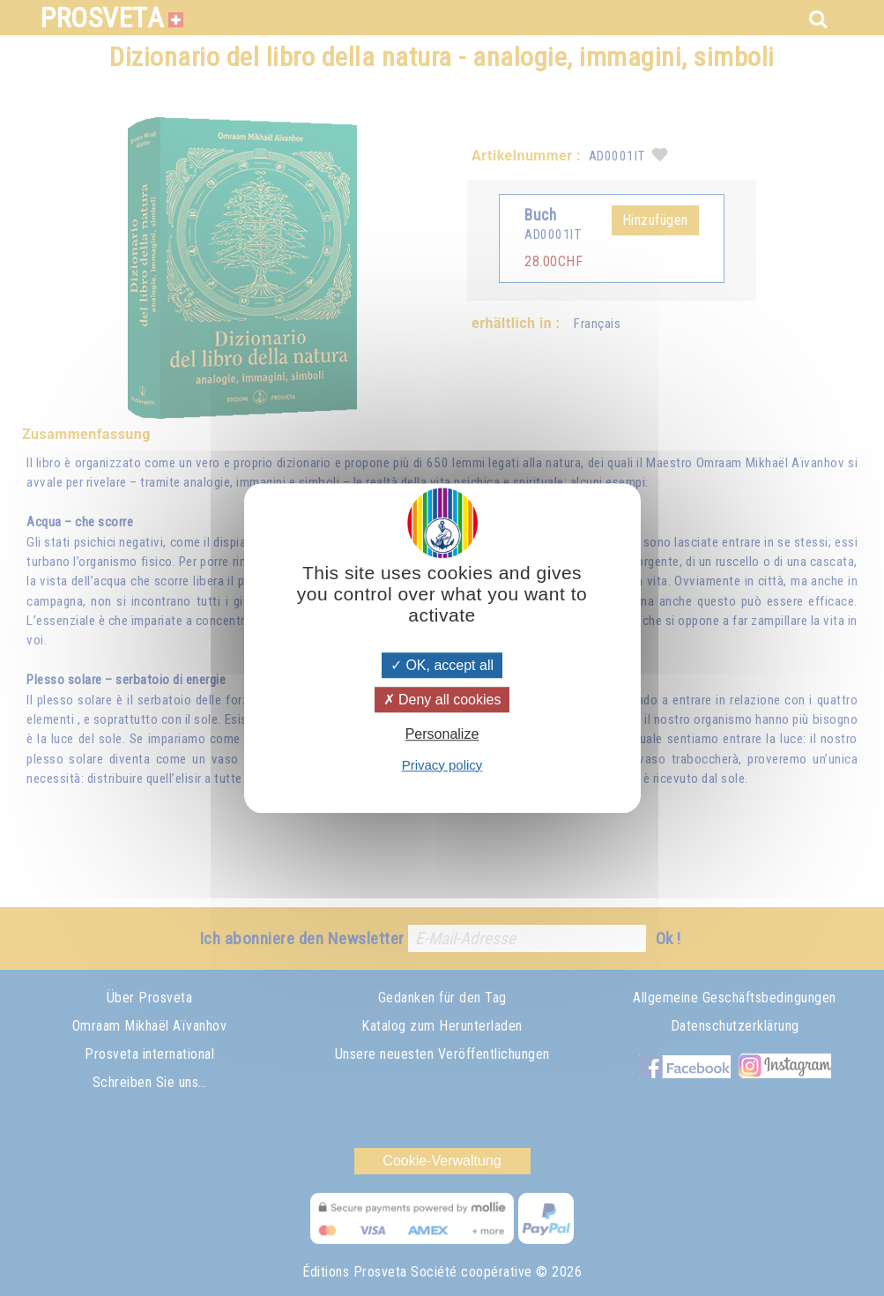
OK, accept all (442, 665)
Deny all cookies (442, 699)
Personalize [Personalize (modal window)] (442, 734)
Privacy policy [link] (442, 764)
